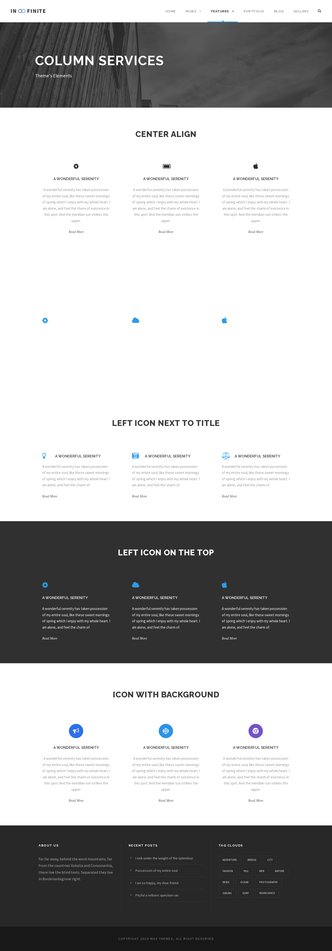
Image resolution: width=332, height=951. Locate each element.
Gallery (301, 11)
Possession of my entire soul (156, 870)
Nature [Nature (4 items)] (279, 871)
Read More (76, 232)
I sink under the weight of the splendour (164, 858)
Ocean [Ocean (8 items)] (244, 882)
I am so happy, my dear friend (156, 883)
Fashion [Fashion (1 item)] (228, 871)
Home (171, 11)
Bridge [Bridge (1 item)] (252, 860)
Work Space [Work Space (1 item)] (267, 893)
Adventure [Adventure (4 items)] (230, 860)
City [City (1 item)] (270, 860)
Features (220, 11)
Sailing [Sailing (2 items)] (227, 893)
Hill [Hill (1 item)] (246, 871)
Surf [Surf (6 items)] (245, 893)
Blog (279, 11)
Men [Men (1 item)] (261, 871)
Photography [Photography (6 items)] (268, 882)
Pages (190, 11)
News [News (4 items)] (226, 882)
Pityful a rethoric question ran (156, 895)
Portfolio (254, 11)
